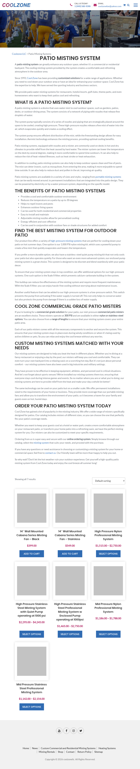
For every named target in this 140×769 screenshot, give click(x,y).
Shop (60, 751)
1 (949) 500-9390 (82, 6)
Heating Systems (107, 748)
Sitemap (98, 751)
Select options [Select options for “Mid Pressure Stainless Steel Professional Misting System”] (31, 707)
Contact (70, 751)
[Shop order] (108, 480)
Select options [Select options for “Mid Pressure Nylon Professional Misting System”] (108, 634)
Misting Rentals (47, 751)
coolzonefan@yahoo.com (109, 6)
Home (26, 748)
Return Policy (84, 751)
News (35, 748)
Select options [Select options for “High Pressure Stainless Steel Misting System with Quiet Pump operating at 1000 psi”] (31, 634)
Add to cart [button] (32, 554)
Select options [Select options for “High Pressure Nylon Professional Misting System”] (108, 554)
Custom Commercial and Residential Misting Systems (68, 748)
